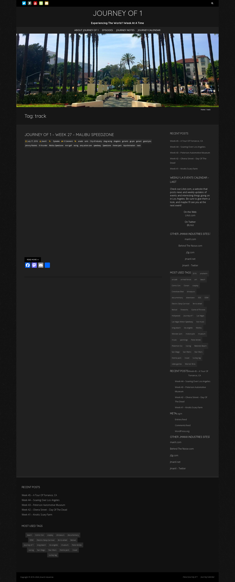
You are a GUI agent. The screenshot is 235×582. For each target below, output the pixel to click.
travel (75, 550)
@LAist (190, 225)
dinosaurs (60, 535)
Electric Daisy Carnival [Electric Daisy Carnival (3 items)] (180, 303)
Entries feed (181, 419)
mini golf (68, 145)
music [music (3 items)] (174, 340)
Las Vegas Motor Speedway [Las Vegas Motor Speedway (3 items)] (182, 321)
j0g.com (190, 252)
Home (203, 109)
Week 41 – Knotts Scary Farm (184, 168)
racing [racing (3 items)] (188, 346)
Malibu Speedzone (56, 145)
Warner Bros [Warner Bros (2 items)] (190, 364)
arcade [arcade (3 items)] (174, 279)
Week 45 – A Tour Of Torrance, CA (186, 140)
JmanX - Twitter (190, 265)
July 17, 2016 (33, 141)
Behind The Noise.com (190, 245)
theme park (117, 145)
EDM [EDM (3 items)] (206, 297)
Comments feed (182, 425)
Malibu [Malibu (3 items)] (199, 327)
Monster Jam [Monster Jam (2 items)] (177, 334)
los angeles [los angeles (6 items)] (188, 327)
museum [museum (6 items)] (201, 334)
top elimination (129, 145)
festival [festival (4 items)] (174, 309)
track (139, 145)
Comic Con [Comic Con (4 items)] (176, 285)
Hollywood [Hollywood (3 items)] (176, 315)
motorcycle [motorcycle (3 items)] (190, 334)
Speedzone (107, 145)
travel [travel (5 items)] (187, 358)
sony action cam (86, 145)
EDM (31, 540)
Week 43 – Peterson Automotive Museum (190, 152)
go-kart (138, 141)
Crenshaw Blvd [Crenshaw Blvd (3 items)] (178, 291)
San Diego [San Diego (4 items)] (176, 352)
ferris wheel (62, 540)
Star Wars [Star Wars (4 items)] (198, 352)
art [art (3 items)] (196, 279)
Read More (33, 259)
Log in (179, 413)
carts (86, 141)
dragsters (117, 141)
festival (73, 540)
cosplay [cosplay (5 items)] (195, 285)
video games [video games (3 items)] (177, 364)
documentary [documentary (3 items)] (177, 297)
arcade (80, 141)
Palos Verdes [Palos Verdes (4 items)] (196, 340)
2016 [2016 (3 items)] (195, 273)
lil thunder (43, 145)
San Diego (41, 550)
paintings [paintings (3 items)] (184, 340)
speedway (97, 145)
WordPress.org (182, 431)
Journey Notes (125, 30)
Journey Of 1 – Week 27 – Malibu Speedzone (69, 134)
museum (65, 545)
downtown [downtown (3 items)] (190, 297)
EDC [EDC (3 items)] (199, 297)
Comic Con (39, 535)
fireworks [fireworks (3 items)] (184, 309)
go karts (125, 141)
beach (29, 535)
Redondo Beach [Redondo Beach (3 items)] (200, 346)
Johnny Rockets (31, 145)
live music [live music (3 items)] (200, 321)
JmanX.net (190, 258)
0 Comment (68, 141)
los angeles (53, 545)
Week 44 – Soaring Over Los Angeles (187, 146)
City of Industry (96, 141)
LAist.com (190, 215)
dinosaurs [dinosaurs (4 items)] (191, 291)
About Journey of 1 (86, 30)
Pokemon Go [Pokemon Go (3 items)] (177, 346)
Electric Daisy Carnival (46, 540)
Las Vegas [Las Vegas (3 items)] (200, 315)
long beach (41, 545)
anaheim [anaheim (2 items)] (203, 273)
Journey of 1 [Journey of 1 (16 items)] (188, 315)
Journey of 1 (29, 545)
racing (76, 145)
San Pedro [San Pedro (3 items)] (187, 352)
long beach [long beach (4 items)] (176, 327)
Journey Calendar (149, 30)
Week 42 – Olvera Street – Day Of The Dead (44, 509)
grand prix (147, 141)
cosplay (50, 535)
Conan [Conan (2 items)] (186, 285)
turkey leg (53, 555)
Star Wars (52, 550)
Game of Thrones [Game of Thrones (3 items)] (198, 309)
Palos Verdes (77, 545)
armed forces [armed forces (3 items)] (186, 279)
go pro (132, 141)
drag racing (108, 141)
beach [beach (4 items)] (202, 279)
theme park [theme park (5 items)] (176, 358)
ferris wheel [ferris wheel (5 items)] (197, 303)
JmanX (44, 141)
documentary (73, 535)
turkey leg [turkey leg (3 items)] (197, 358)
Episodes (107, 30)
